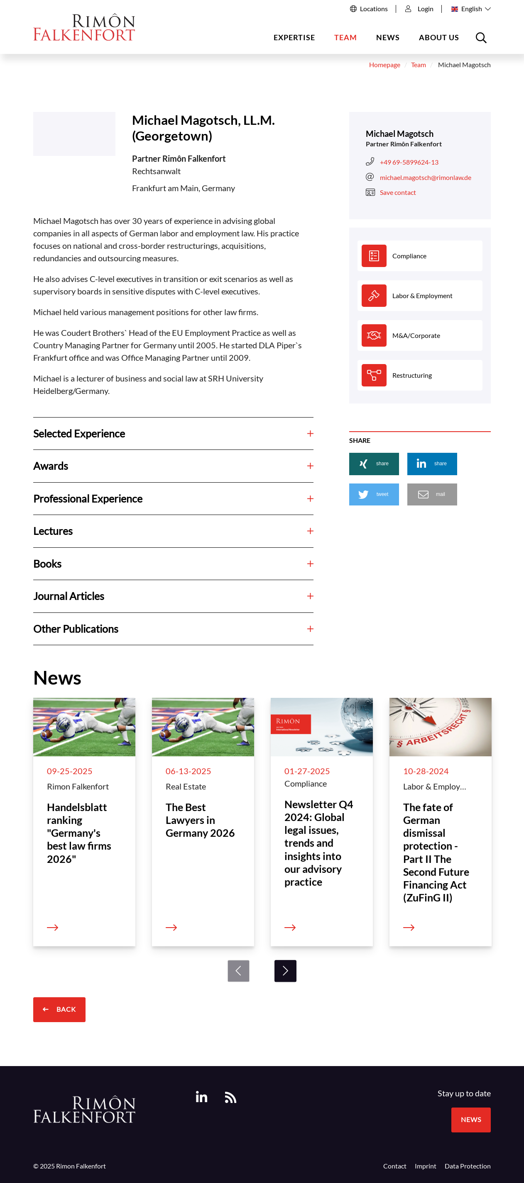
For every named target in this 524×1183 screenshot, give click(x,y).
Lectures (173, 531)
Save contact (391, 192)
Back (65, 1009)
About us (439, 37)
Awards (173, 465)
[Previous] (239, 971)
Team (345, 37)
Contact (394, 1166)
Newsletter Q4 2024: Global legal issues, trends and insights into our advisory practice (318, 843)
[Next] (285, 971)
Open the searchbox (482, 41)
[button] (374, 464)
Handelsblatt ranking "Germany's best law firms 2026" (79, 833)
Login (419, 8)
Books (173, 563)
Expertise (294, 37)
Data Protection (468, 1166)
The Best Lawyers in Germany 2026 (200, 820)
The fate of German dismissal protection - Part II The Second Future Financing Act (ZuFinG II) (436, 852)
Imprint (425, 1166)
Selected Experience (173, 433)
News (388, 37)
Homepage (384, 64)
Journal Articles (173, 596)
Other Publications (173, 628)
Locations (374, 8)
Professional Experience (173, 498)
